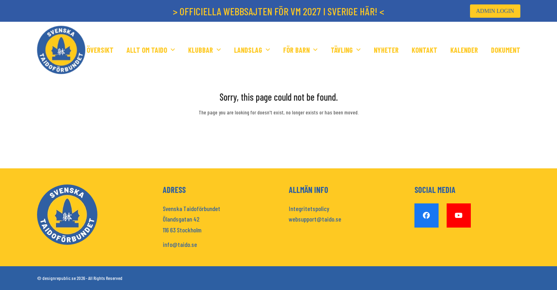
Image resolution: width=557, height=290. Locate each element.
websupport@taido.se (315, 219)
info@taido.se (180, 244)
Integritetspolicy (309, 208)
